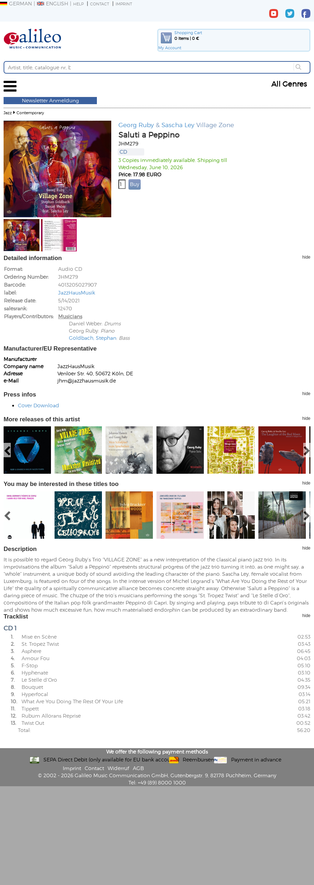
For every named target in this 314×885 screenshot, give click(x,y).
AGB (138, 768)
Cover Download (38, 405)
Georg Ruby (136, 124)
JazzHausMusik (76, 292)
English (52, 3)
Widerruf (118, 768)
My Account (169, 47)
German (16, 3)
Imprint (124, 3)
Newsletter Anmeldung (50, 100)
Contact (99, 3)
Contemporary (30, 112)
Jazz (8, 112)
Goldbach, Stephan (92, 338)
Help (78, 3)
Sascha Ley (178, 124)
